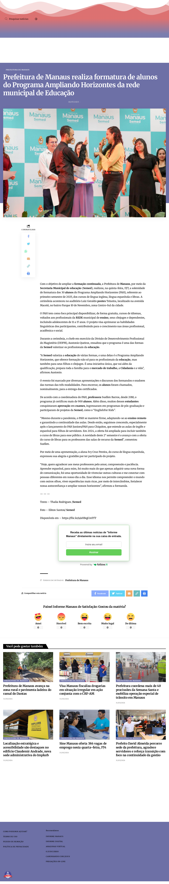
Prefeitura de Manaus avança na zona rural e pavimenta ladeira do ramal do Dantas (27, 690)
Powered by (94, 564)
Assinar (94, 552)
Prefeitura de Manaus (17, 70)
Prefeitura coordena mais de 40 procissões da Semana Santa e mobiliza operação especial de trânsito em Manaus (138, 692)
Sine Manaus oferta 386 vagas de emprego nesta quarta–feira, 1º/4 (83, 745)
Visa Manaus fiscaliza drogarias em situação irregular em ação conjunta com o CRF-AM (82, 690)
